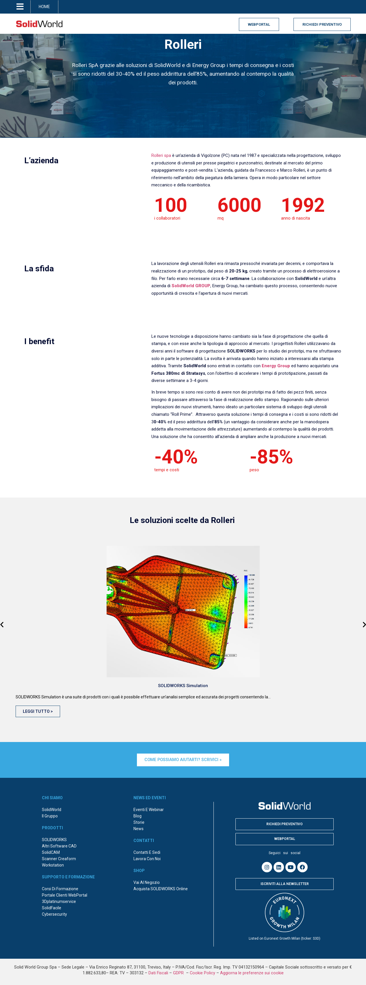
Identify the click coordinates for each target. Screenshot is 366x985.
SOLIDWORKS (54, 838)
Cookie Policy (202, 972)
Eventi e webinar (148, 808)
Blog (137, 815)
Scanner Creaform (59, 858)
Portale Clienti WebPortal (64, 894)
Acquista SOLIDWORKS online (160, 888)
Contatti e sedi (146, 851)
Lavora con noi (147, 858)
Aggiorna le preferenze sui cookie (252, 972)
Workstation (53, 864)
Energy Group (276, 365)
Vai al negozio (146, 881)
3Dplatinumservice (59, 900)
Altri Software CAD (59, 845)
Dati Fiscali (158, 972)
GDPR (179, 972)
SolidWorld (51, 808)
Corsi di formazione (60, 888)
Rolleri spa (161, 155)
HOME (44, 6)
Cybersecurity (54, 913)
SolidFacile (51, 907)
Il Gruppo (50, 815)
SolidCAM (51, 851)
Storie (138, 821)
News (138, 828)
